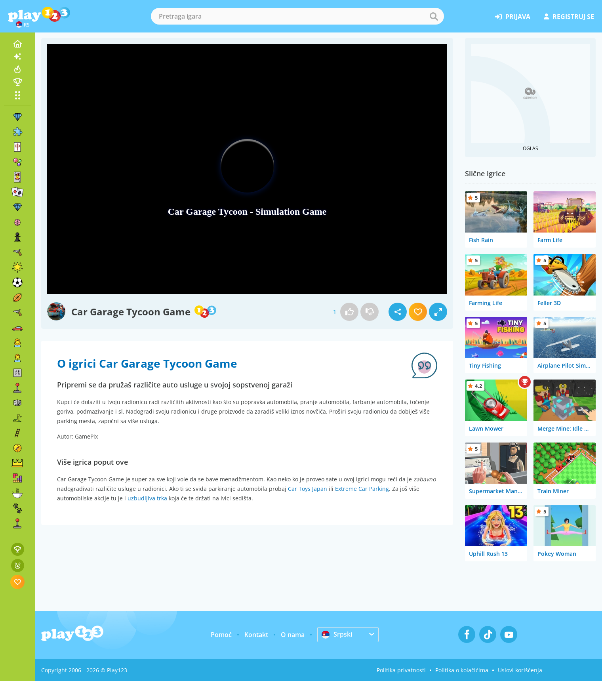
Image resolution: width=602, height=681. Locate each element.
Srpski (337, 634)
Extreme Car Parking (362, 488)
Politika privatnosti (401, 670)
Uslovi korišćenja (520, 670)
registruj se (569, 16)
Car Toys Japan (307, 488)
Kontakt (256, 634)
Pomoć (221, 634)
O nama (293, 634)
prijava (512, 16)
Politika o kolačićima (461, 670)
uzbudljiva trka (147, 498)
